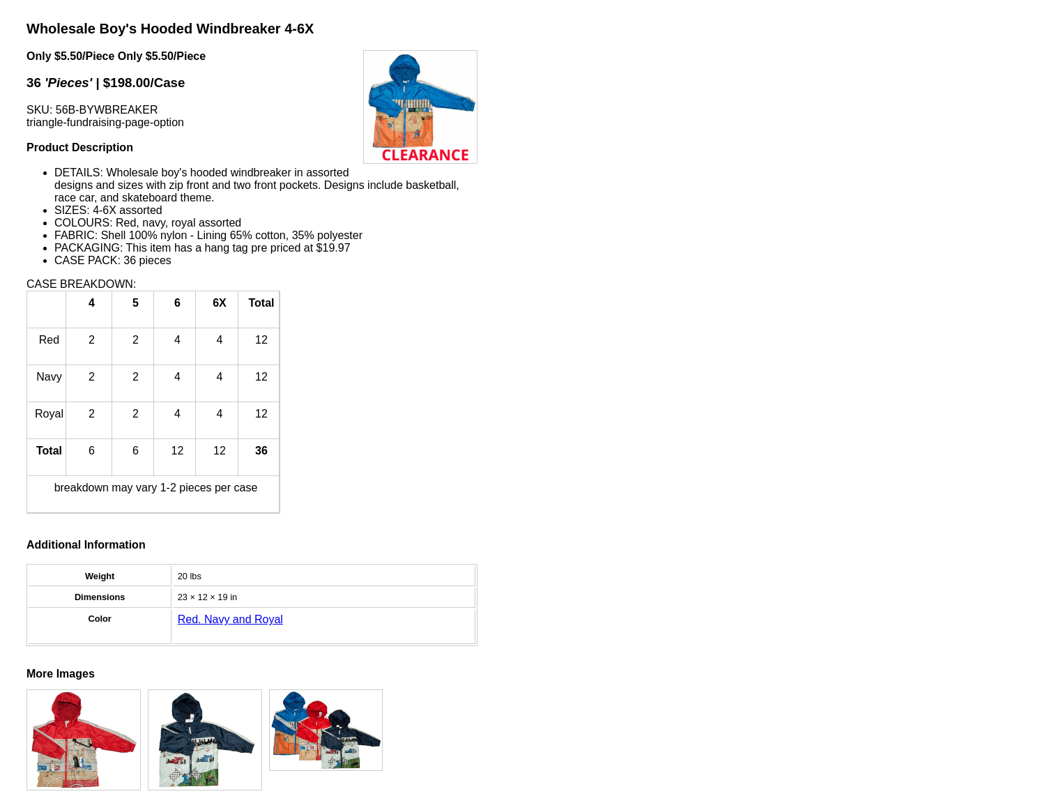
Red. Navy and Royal (230, 619)
